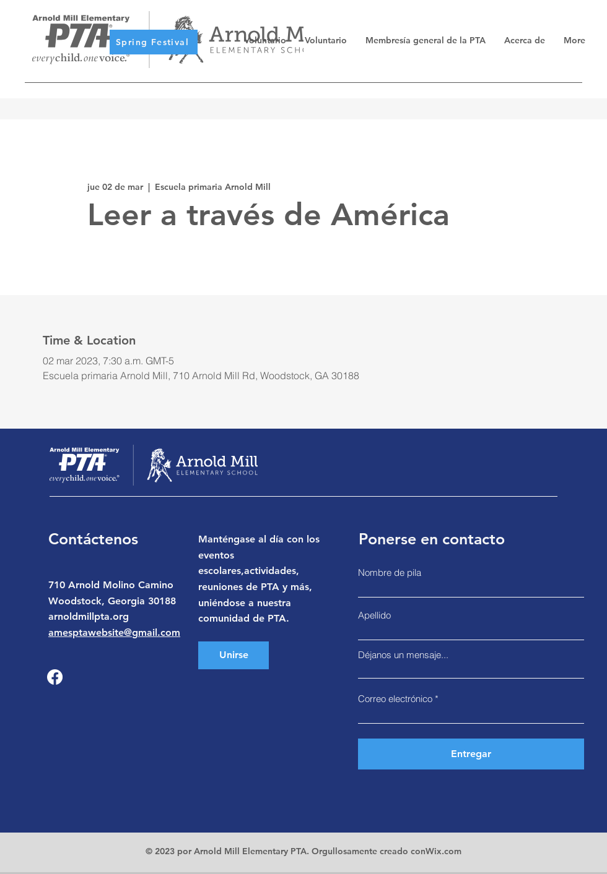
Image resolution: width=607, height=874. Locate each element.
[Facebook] (55, 677)
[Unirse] (233, 655)
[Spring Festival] (154, 42)
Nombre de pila (389, 572)
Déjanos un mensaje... (403, 654)
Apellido (374, 615)
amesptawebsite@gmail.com (114, 632)
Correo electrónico (395, 698)
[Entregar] (471, 754)
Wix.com (443, 851)
